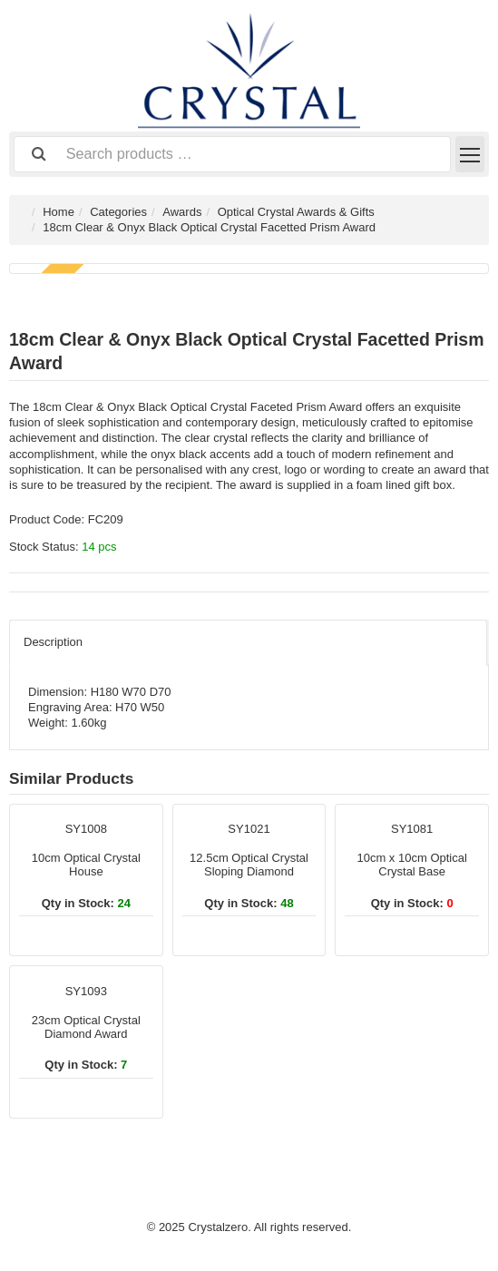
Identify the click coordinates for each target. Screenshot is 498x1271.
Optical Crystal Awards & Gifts (296, 212)
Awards (181, 212)
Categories (118, 212)
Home (58, 212)
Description (53, 642)
